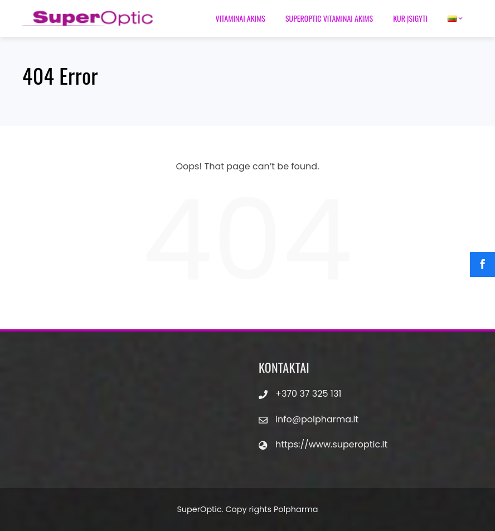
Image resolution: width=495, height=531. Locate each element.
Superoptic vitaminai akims (329, 18)
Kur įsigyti (410, 18)
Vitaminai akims (240, 18)
